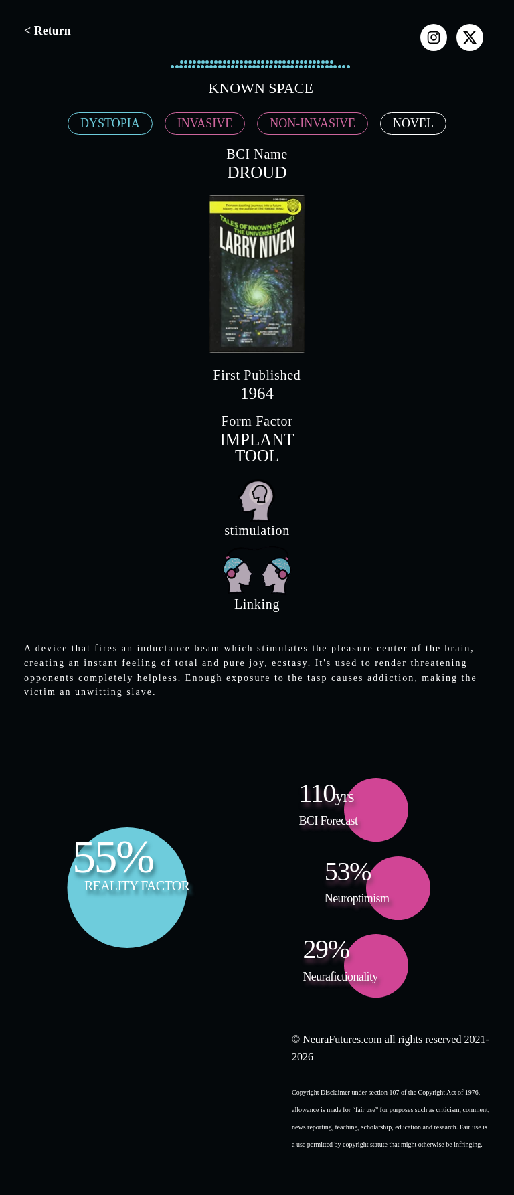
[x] (469, 37)
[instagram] (433, 37)
